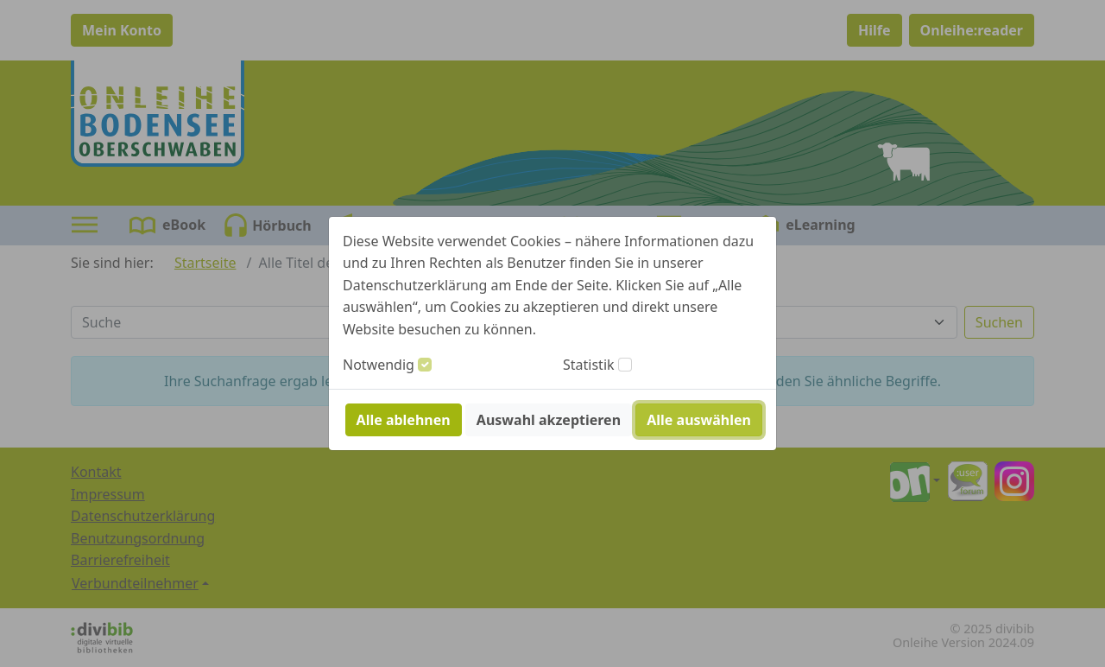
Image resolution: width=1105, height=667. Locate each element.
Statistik (589, 364)
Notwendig (378, 364)
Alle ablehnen (404, 419)
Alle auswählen (699, 419)
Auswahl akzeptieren (549, 419)
